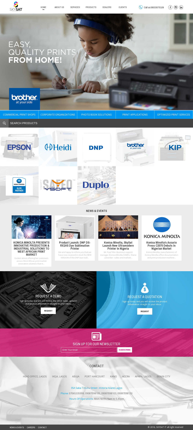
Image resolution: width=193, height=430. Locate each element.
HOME (43, 7)
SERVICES (75, 7)
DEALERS (107, 7)
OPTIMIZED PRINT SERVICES (173, 114)
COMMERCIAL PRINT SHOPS (19, 114)
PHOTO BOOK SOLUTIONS (96, 114)
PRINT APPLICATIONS (135, 114)
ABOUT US (59, 7)
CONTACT (42, 427)
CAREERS (31, 427)
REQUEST (48, 310)
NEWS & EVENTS (17, 427)
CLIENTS (123, 7)
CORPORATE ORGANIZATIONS (58, 114)
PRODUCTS (91, 7)
